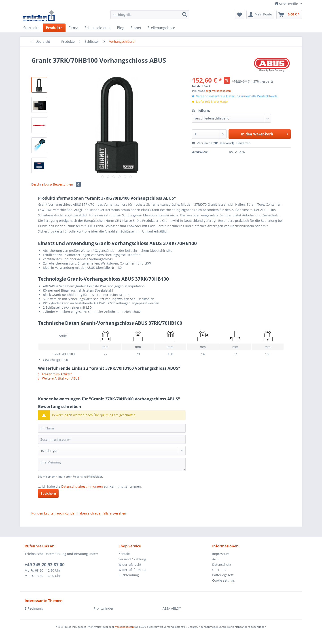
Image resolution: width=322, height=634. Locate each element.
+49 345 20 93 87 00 (45, 565)
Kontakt (124, 554)
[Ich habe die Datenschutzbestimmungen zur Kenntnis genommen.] (39, 486)
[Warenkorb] (289, 14)
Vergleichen (203, 143)
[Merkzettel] (239, 14)
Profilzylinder (103, 608)
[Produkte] (54, 27)
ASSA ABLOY (172, 608)
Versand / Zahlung (132, 559)
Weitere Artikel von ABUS (58, 378)
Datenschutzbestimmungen (82, 486)
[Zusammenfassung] (112, 439)
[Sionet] (135, 27)
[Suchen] (184, 14)
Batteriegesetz (223, 575)
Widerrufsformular (133, 570)
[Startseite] (31, 27)
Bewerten (241, 143)
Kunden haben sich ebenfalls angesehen (95, 513)
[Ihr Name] (112, 428)
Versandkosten (124, 627)
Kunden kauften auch (47, 513)
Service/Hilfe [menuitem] (287, 4)
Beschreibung (41, 184)
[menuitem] (149, 16)
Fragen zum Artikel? (55, 374)
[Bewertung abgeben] (112, 450)
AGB (215, 559)
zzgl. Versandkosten (218, 91)
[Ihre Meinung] (112, 464)
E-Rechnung (34, 608)
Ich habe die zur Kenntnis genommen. (92, 486)
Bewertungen (67, 184)
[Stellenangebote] (161, 27)
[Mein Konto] (260, 14)
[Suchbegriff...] (149, 14)
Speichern (48, 493)
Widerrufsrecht (130, 564)
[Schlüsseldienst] (97, 27)
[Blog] (120, 27)
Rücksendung (129, 575)
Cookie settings (223, 580)
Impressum (220, 554)
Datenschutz (221, 564)
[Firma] (73, 27)
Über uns (219, 570)
